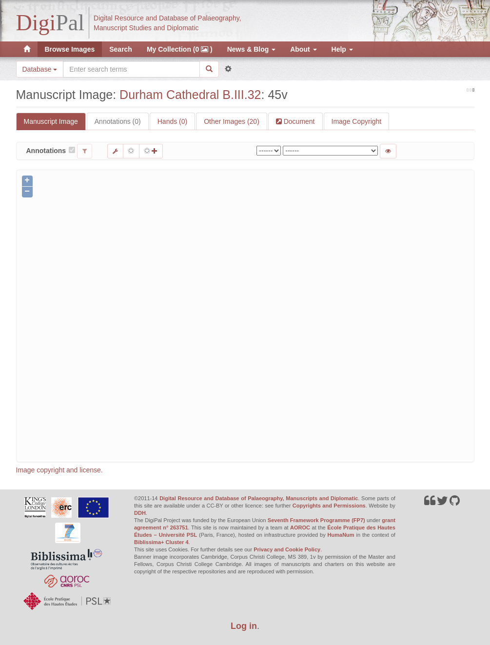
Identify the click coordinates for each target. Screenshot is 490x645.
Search (120, 49)
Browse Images (70, 49)
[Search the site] (131, 69)
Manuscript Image (51, 121)
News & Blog (251, 49)
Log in (244, 626)
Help (342, 49)
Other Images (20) (231, 121)
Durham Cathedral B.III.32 (190, 94)
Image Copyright (357, 121)
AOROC (300, 527)
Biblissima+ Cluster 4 (161, 542)
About (303, 49)
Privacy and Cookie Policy (287, 549)
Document (298, 121)
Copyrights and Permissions (329, 505)
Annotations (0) (118, 121)
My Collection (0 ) (180, 49)
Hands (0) (172, 121)
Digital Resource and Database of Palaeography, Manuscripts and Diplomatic (258, 498)
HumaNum (341, 535)
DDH (140, 513)
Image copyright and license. (59, 470)
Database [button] (40, 69)
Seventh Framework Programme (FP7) (316, 520)
